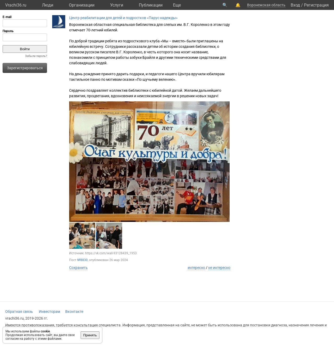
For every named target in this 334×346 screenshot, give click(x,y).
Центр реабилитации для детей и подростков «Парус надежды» (123, 18)
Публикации (151, 5)
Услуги (116, 5)
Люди (47, 5)
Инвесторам (49, 311)
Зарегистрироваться (25, 68)
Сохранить (78, 268)
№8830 (82, 260)
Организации (81, 5)
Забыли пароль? (36, 56)
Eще (177, 5)
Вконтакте (74, 311)
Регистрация (316, 5)
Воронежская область (266, 5)
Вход (295, 5)
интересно (196, 268)
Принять (90, 335)
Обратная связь (19, 311)
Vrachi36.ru (15, 5)
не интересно (219, 268)
